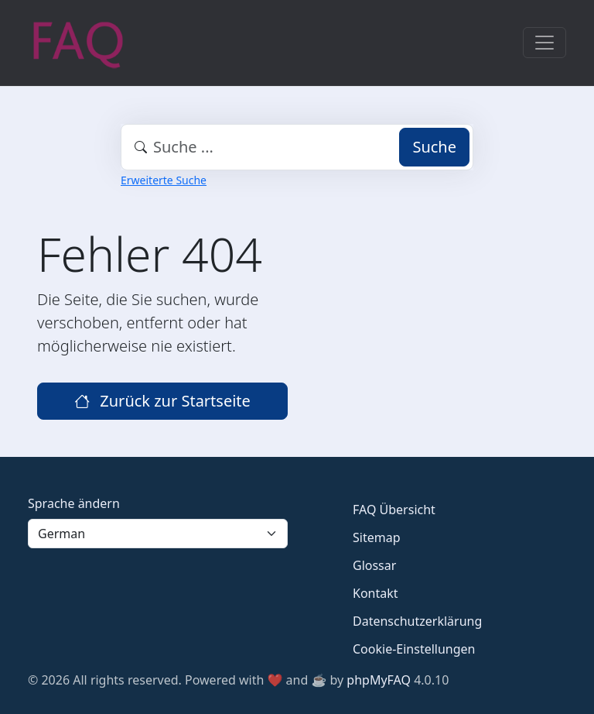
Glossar (374, 565)
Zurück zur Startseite (162, 400)
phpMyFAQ (378, 679)
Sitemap (377, 537)
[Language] (158, 533)
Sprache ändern (74, 503)
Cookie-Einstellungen (414, 648)
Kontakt (375, 593)
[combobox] (297, 147)
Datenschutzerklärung (417, 621)
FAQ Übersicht (394, 509)
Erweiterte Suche (164, 180)
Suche (434, 146)
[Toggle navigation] (544, 42)
